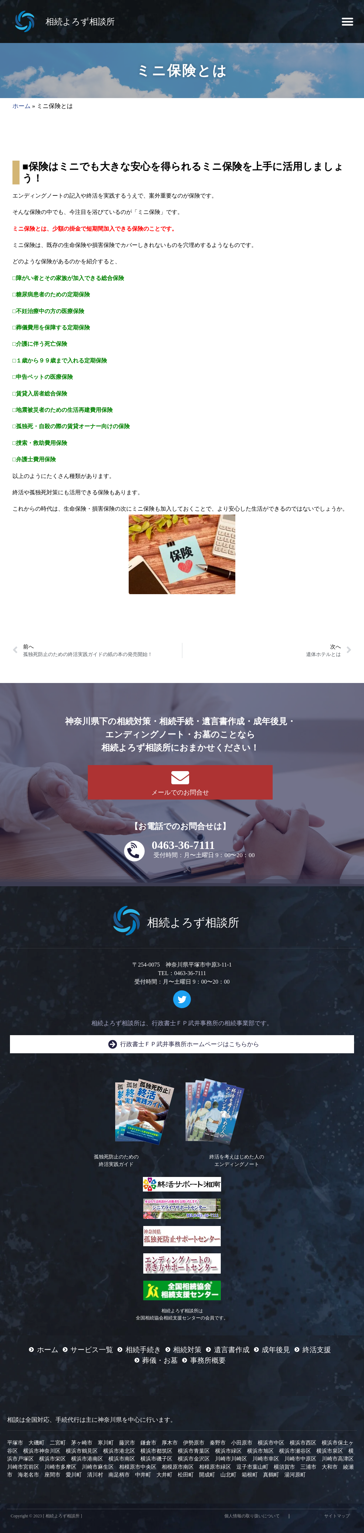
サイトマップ (337, 1515)
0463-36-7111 (183, 845)
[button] (347, 21)
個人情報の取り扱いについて (252, 1515)
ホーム (21, 106)
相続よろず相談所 (80, 21)
